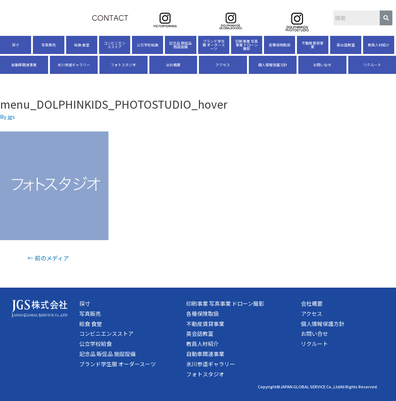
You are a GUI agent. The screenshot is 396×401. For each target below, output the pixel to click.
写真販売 (48, 44)
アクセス (223, 64)
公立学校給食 (147, 44)
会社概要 (173, 64)
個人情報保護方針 (272, 64)
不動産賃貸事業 (312, 44)
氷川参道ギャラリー (74, 64)
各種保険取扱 (279, 44)
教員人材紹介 (378, 44)
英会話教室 (346, 44)
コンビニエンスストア (114, 44)
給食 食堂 (81, 44)
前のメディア (48, 258)
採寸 (15, 44)
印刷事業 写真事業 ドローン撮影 (246, 44)
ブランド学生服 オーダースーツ (214, 44)
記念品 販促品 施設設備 (180, 44)
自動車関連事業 (24, 64)
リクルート (372, 64)
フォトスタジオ (123, 64)
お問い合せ (322, 64)
